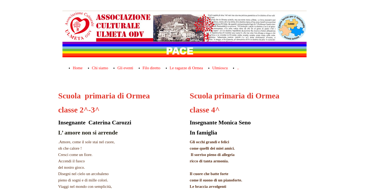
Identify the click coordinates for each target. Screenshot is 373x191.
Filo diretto (151, 68)
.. (238, 68)
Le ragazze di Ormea (186, 68)
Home (78, 68)
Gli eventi (125, 68)
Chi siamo (100, 68)
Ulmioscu (220, 68)
